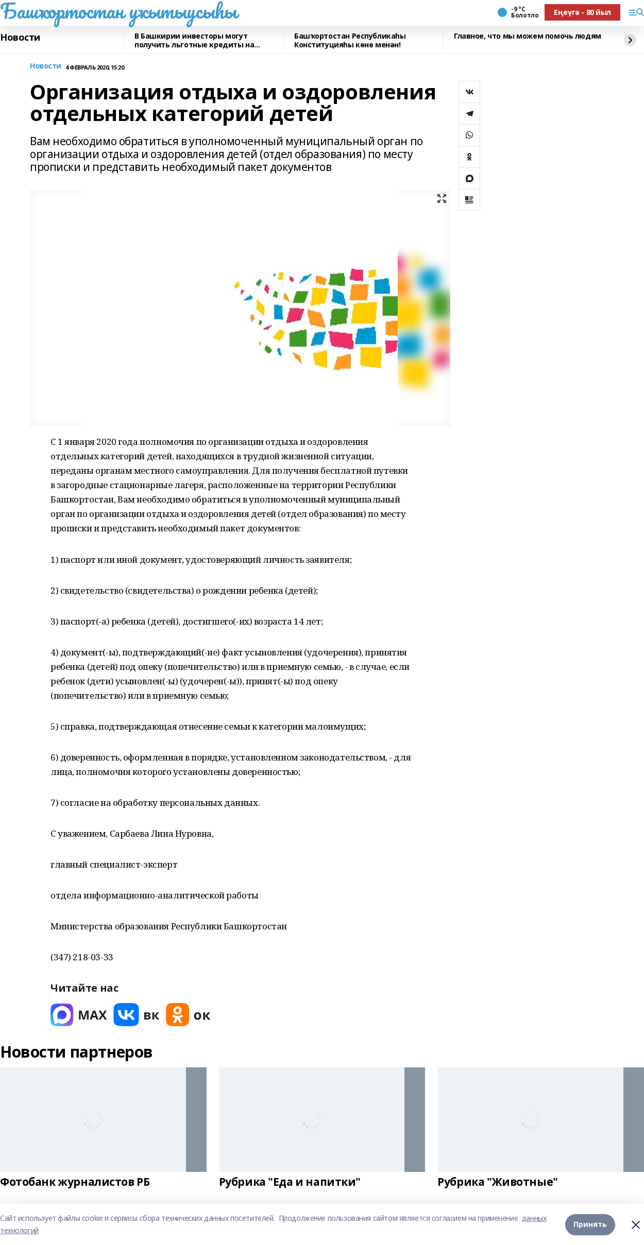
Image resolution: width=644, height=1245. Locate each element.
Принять (590, 1224)
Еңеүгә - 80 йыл (582, 12)
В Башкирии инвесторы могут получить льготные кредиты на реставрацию (194, 40)
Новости (20, 37)
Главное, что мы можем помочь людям (527, 36)
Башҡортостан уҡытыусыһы (118, 11)
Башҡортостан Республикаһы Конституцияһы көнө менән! (350, 40)
